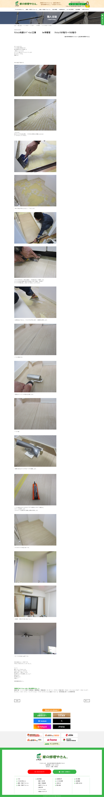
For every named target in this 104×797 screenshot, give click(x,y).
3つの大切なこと (19, 9)
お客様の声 (62, 9)
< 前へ (17, 701)
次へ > (87, 701)
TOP (15, 25)
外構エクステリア (42, 791)
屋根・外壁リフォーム (31, 9)
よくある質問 (70, 9)
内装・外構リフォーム (44, 9)
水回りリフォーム (42, 785)
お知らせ (59, 783)
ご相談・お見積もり (64, 772)
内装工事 (40, 787)
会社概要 (78, 9)
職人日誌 (20, 25)
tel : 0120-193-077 (39, 771)
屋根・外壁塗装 (41, 783)
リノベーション (41, 789)
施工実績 (54, 9)
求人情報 (77, 779)
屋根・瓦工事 (41, 781)
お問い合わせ (85, 9)
